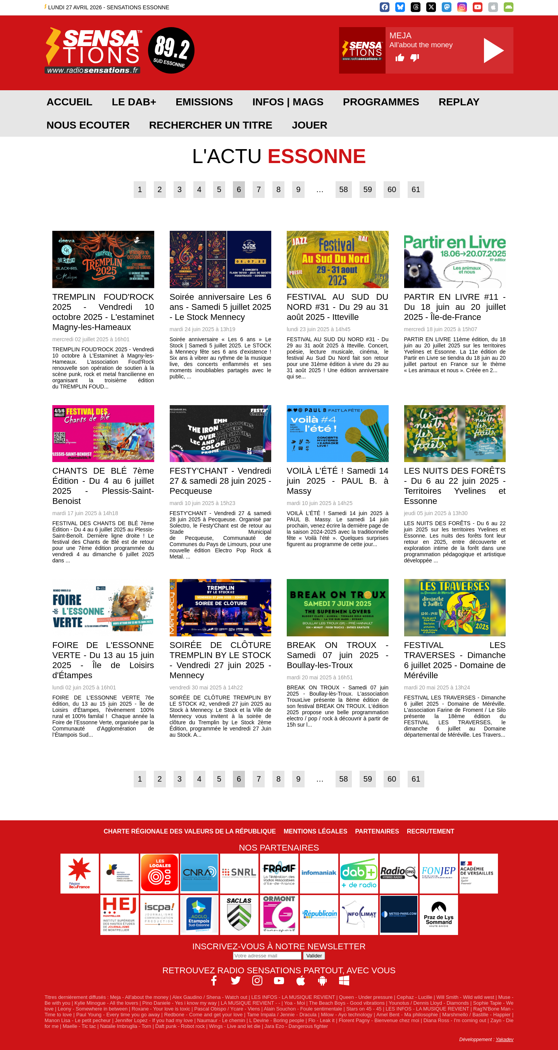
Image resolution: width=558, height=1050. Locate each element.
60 (392, 189)
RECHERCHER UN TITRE (210, 125)
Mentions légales (315, 831)
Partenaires (377, 831)
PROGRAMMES (381, 102)
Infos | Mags (288, 102)
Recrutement (431, 831)
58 (343, 189)
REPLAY (459, 102)
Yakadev (504, 1039)
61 (416, 189)
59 (367, 189)
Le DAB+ (134, 102)
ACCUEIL (69, 102)
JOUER (309, 125)
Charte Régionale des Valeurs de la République (189, 831)
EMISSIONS (204, 102)
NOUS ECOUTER (88, 125)
